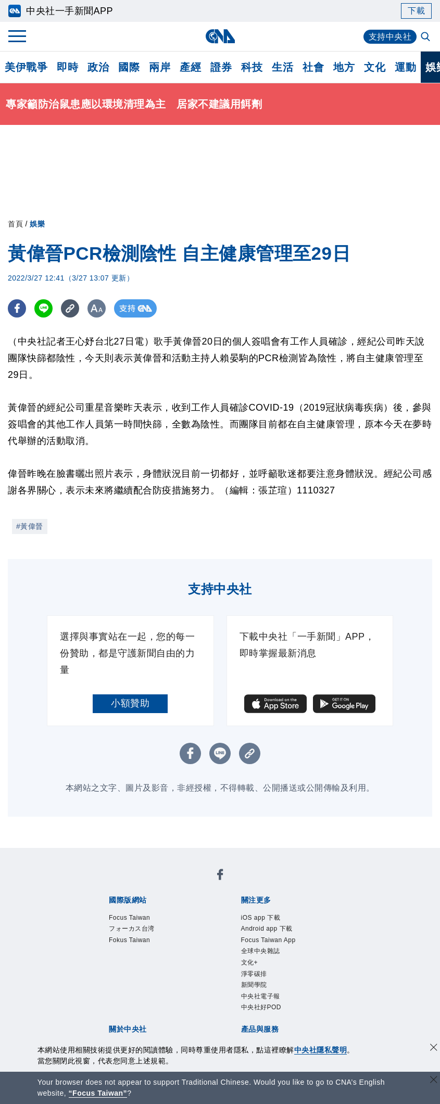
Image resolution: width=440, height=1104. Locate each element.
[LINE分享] (43, 308)
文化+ (249, 962)
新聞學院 (254, 984)
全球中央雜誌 (260, 951)
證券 (221, 67)
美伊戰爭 (26, 67)
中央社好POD (261, 1007)
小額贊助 (130, 703)
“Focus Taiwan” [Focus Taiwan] (98, 1093)
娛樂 (37, 224)
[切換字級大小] (96, 308)
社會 (313, 67)
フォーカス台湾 (132, 928)
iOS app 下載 (261, 917)
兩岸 (159, 67)
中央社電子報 (260, 996)
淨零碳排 (254, 974)
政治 (98, 67)
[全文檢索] (426, 37)
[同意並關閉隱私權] (433, 1048)
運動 (405, 67)
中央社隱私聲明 (320, 1050)
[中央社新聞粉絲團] (220, 876)
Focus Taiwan (129, 917)
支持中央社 (390, 36)
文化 (374, 67)
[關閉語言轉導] (433, 1080)
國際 (129, 67)
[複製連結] (70, 308)
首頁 (15, 224)
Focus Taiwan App (268, 940)
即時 (67, 67)
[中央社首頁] (220, 36)
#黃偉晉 (29, 526)
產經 (190, 67)
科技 (251, 67)
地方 (344, 67)
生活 (282, 67)
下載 (416, 10)
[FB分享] (17, 308)
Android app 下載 (267, 928)
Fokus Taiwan (129, 940)
